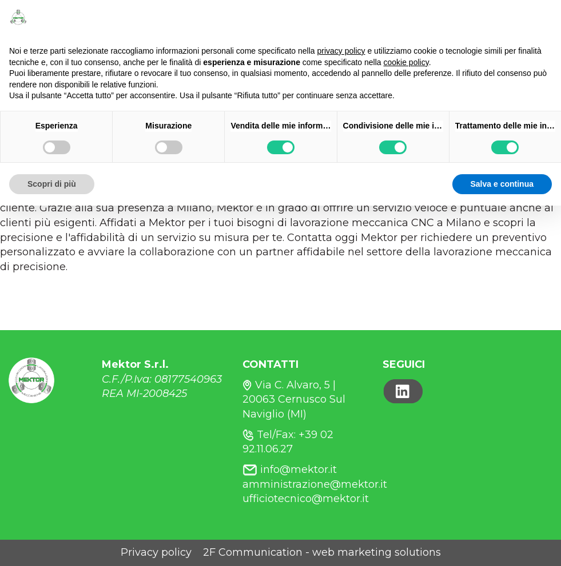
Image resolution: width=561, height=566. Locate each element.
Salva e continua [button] (502, 183)
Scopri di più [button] (51, 183)
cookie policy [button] (406, 62)
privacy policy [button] (341, 50)
